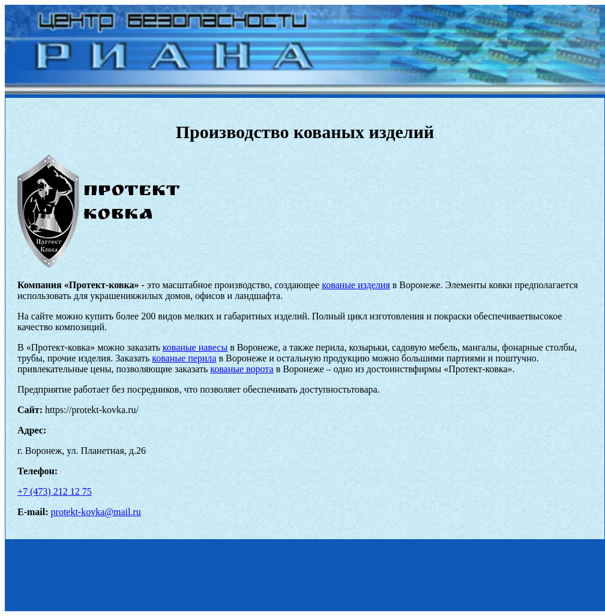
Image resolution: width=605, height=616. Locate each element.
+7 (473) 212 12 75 (54, 491)
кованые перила (184, 358)
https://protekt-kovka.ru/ (92, 410)
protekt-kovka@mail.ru (96, 512)
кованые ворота (241, 369)
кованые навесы (195, 347)
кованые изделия (356, 285)
